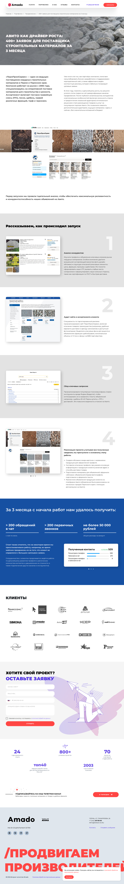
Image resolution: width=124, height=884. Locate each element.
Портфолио (18, 14)
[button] (110, 5)
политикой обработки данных (41, 718)
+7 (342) (95, 820)
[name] (30, 686)
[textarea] (30, 710)
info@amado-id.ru (96, 823)
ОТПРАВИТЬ (30, 723)
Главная (8, 14)
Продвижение (30, 14)
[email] (30, 693)
